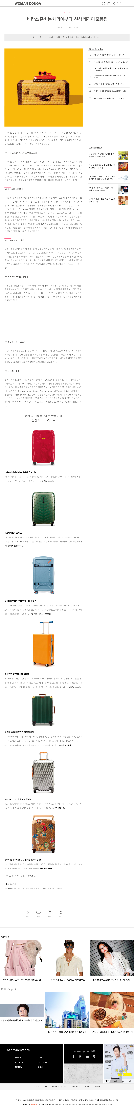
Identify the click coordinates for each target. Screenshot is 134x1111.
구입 (129, 1081)
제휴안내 (87, 1100)
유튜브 (87, 1057)
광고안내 (25, 1100)
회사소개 (67, 1100)
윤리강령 (31, 1100)
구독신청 (19, 1100)
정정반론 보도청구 (50, 1100)
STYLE (67, 12)
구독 (122, 1081)
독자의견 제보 (39, 1100)
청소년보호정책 (113, 1100)
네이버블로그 (94, 1057)
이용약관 (93, 1100)
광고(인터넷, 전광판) (77, 1100)
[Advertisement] (37, 320)
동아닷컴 (61, 1100)
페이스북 (73, 1057)
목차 (115, 1081)
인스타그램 (80, 1057)
